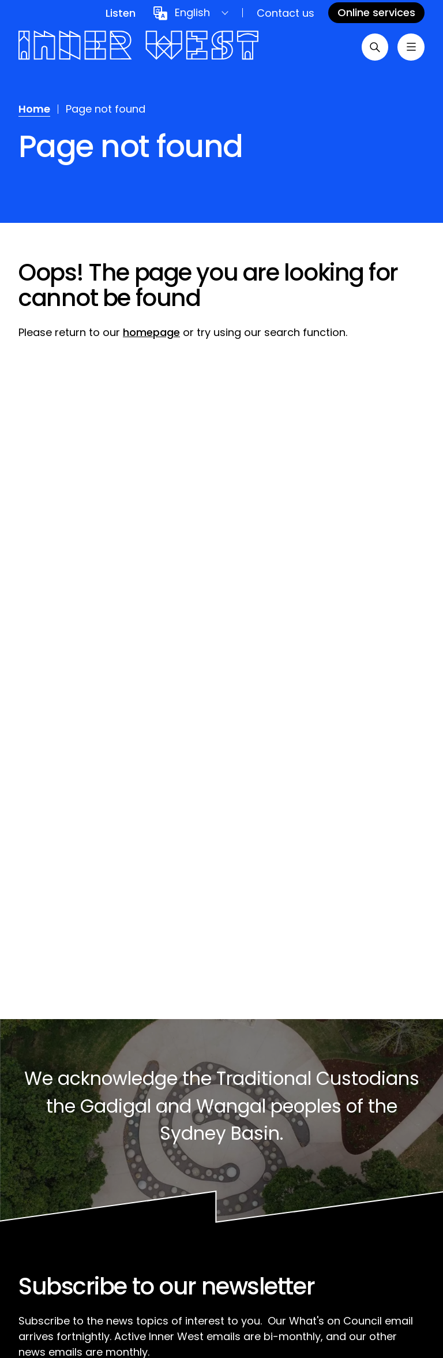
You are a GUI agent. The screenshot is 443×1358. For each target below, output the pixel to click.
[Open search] (374, 47)
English (192, 12)
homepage (151, 332)
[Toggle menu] (411, 47)
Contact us (285, 13)
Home (34, 109)
